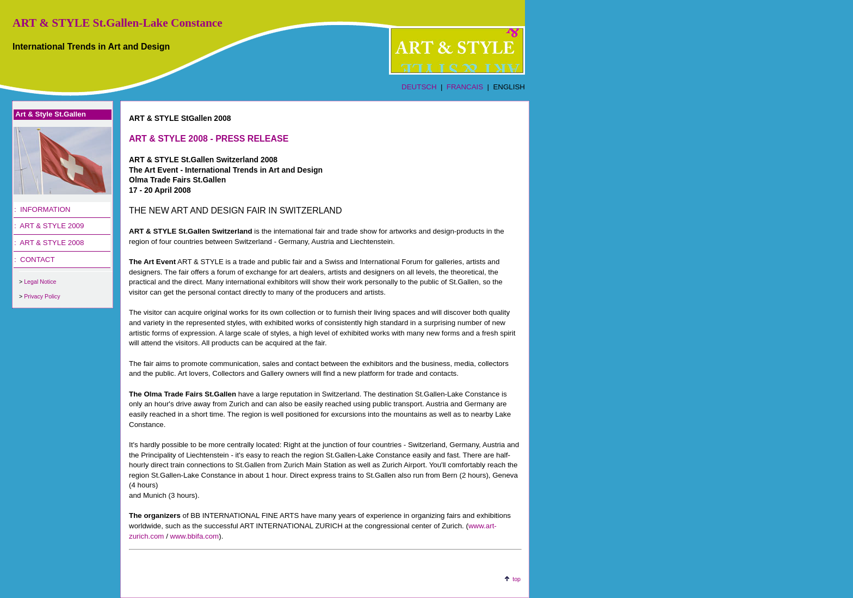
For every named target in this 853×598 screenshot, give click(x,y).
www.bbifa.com (194, 536)
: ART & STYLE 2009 (49, 226)
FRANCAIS (465, 87)
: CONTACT (34, 259)
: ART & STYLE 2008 (49, 243)
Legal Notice (40, 281)
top (516, 579)
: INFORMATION (42, 209)
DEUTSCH (418, 87)
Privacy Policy (42, 296)
